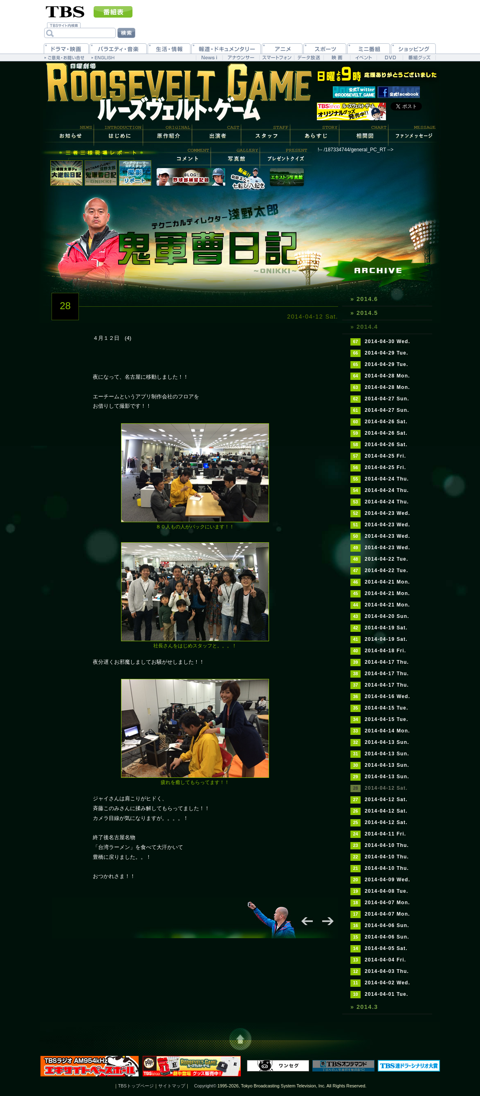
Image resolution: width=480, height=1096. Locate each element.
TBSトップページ (136, 1085)
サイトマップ (171, 1085)
